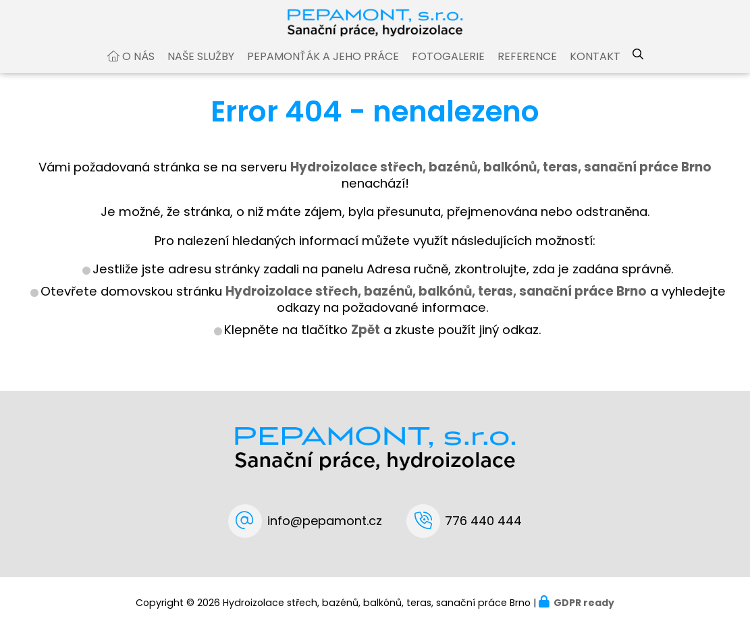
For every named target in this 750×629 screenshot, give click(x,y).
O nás (138, 70)
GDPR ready (584, 602)
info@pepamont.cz (324, 520)
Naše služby (200, 70)
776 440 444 (483, 520)
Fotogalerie (448, 70)
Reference (527, 70)
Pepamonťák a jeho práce (323, 70)
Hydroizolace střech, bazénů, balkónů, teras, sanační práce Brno (436, 304)
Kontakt (595, 70)
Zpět (365, 343)
